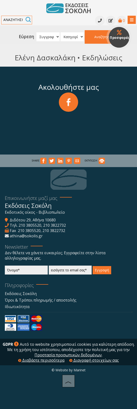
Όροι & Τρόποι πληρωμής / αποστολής (40, 300)
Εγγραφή (102, 270)
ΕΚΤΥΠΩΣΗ (95, 160)
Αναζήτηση (102, 37)
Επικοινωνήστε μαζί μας (31, 198)
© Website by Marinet (69, 370)
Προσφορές (120, 35)
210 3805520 (30, 225)
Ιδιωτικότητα (17, 306)
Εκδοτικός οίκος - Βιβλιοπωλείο (35, 212)
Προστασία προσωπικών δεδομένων (68, 355)
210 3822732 (54, 225)
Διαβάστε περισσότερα (41, 360)
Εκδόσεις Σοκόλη (21, 293)
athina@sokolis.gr (26, 236)
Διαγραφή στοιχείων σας (94, 360)
